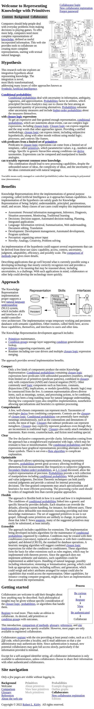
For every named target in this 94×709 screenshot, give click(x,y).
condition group (10, 619)
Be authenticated (80, 612)
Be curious (80, 593)
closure (84, 378)
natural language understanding (13, 303)
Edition (12, 348)
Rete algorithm (56, 451)
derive (80, 151)
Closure (41, 422)
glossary (54, 625)
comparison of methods (35, 625)
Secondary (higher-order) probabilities (29, 469)
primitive (50, 141)
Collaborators (39, 16)
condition (61, 341)
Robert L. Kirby (31, 704)
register (21, 637)
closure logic (14, 116)
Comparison (8, 689)
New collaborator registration (76, 8)
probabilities (27, 463)
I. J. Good (61, 469)
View (80, 606)
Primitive (13, 338)
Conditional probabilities (16, 94)
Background (21, 16)
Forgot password (69, 11)
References (7, 695)
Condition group (17, 341)
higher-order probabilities (67, 110)
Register (80, 599)
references (66, 625)
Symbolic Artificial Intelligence (19, 88)
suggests (40, 520)
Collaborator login (70, 4)
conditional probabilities (67, 444)
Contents (7, 16)
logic (30, 385)
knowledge (7, 39)
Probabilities (51, 100)
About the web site (11, 698)
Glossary (6, 692)
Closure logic (57, 126)
